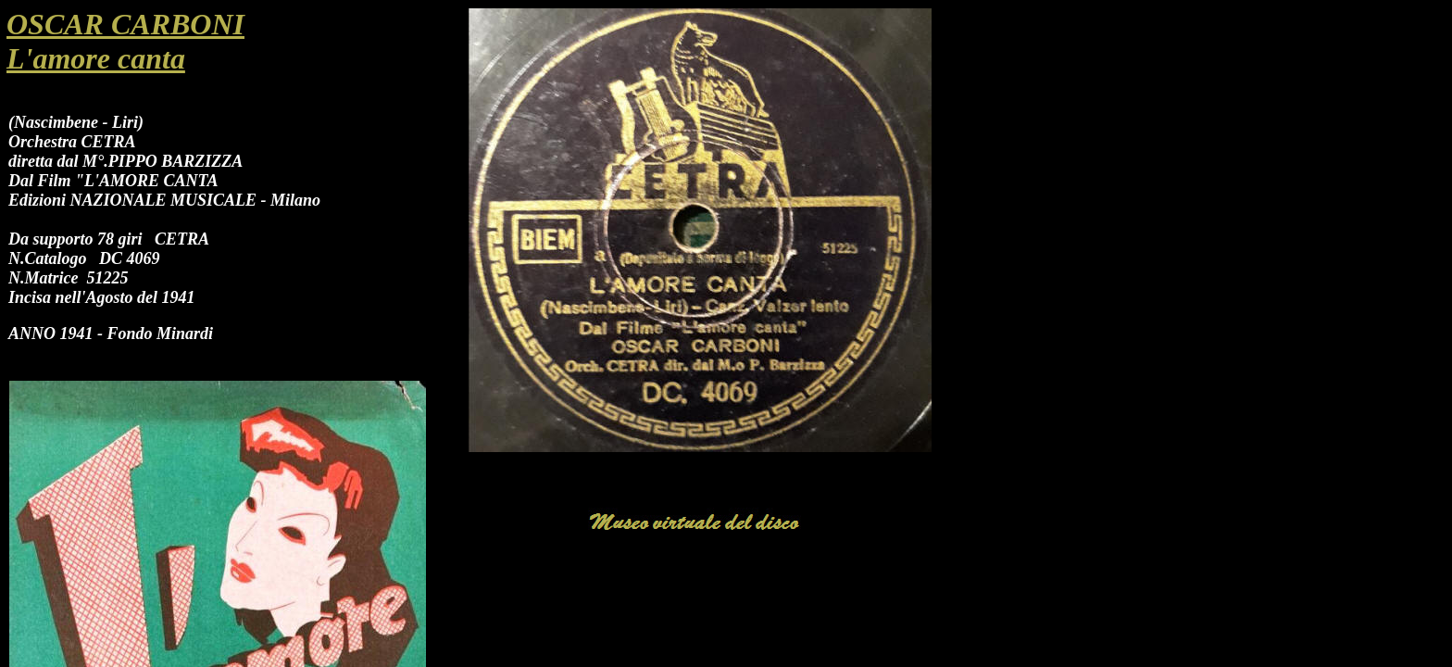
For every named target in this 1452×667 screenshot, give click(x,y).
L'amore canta (95, 58)
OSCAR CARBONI (125, 24)
